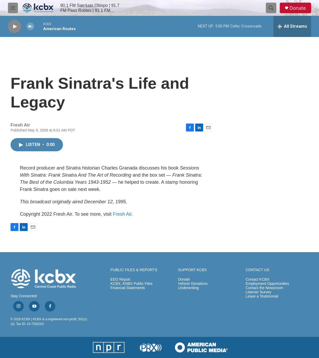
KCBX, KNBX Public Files (131, 284)
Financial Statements (127, 288)
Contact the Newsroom (264, 288)
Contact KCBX (257, 279)
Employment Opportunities (267, 284)
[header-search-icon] (271, 8)
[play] (14, 26)
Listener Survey (258, 292)
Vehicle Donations (193, 284)
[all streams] (292, 26)
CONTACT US (257, 270)
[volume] (30, 26)
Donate (297, 8)
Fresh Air (122, 214)
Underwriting (188, 288)
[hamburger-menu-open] (13, 8)
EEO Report (120, 279)
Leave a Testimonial (262, 296)
